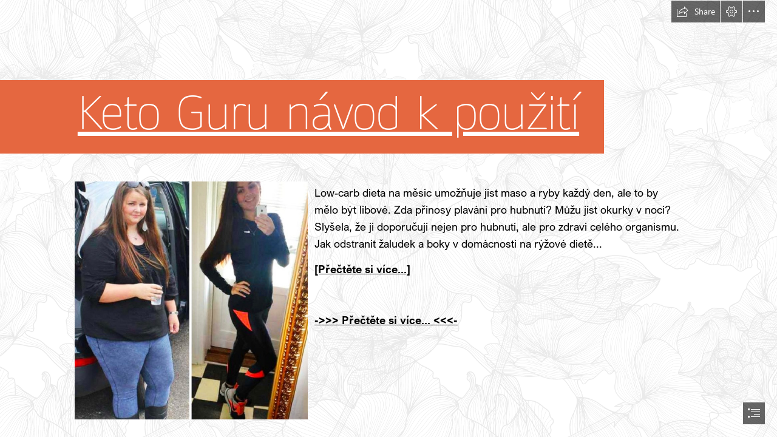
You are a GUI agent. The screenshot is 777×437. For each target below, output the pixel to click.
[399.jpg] (190, 300)
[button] (695, 11)
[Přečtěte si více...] (362, 269)
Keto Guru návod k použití (328, 114)
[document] (388, 218)
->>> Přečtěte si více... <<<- (386, 320)
